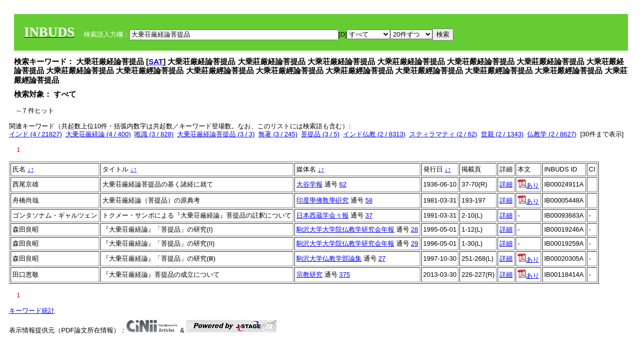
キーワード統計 (32, 310)
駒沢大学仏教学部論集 (329, 258)
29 (414, 243)
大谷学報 (309, 184)
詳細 (506, 184)
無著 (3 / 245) (277, 134)
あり (528, 185)
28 (414, 229)
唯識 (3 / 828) (154, 134)
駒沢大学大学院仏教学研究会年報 (345, 229)
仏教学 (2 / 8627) (551, 134)
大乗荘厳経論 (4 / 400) (98, 134)
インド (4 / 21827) (35, 134)
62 (342, 184)
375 (344, 274)
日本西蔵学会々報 (322, 215)
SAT (155, 61)
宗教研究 (309, 274)
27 (381, 258)
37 (368, 215)
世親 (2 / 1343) (502, 134)
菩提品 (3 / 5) (320, 134)
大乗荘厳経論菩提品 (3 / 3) (216, 134)
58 (368, 200)
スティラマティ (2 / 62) (443, 134)
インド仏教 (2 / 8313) (374, 134)
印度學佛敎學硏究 (322, 200)
